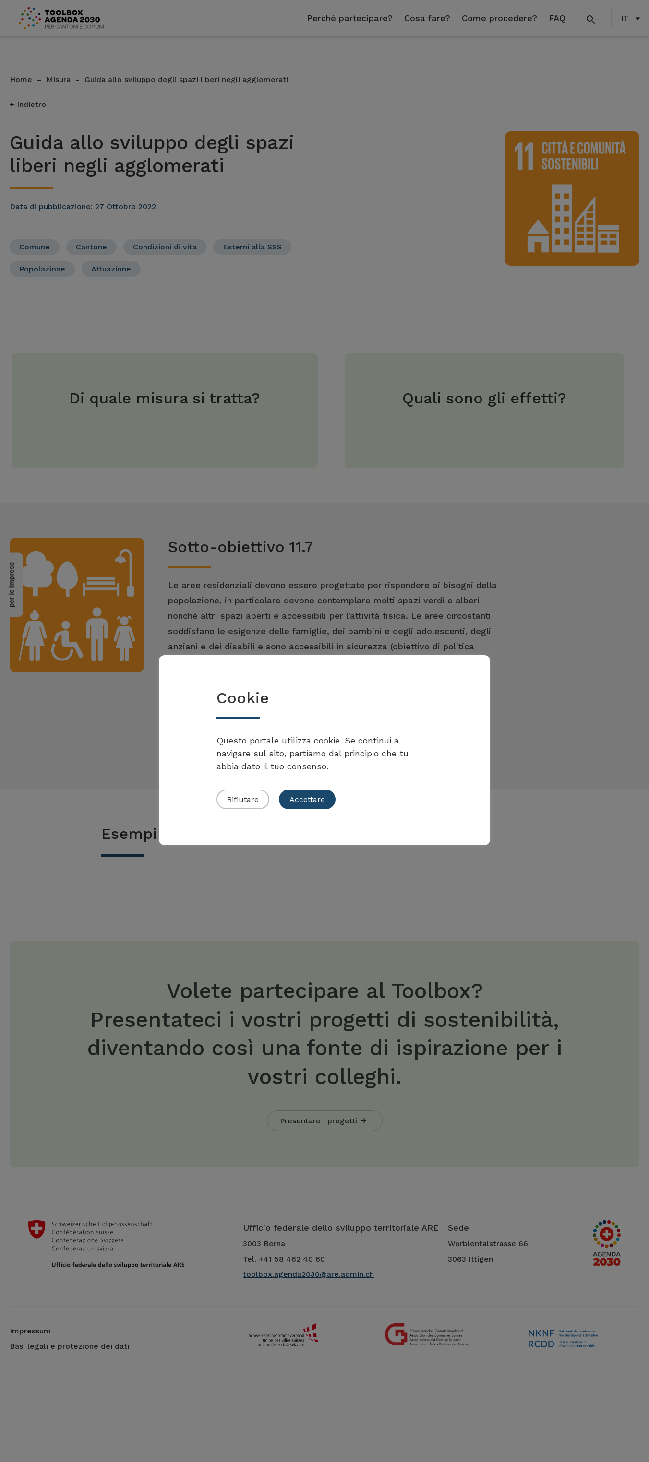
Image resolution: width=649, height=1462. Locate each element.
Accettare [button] (307, 799)
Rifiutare (243, 799)
